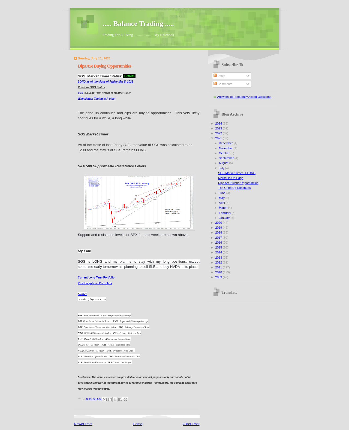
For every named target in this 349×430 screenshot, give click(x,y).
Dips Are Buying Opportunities (238, 182)
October (224, 153)
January (224, 217)
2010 (219, 272)
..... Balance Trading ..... (138, 24)
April (222, 202)
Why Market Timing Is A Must (97, 98)
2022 (219, 133)
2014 (219, 252)
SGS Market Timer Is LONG (236, 173)
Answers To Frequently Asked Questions (244, 96)
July (222, 168)
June (222, 193)
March (223, 207)
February (225, 212)
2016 (219, 242)
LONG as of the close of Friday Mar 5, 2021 (105, 81)
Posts (219, 75)
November (226, 148)
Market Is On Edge (230, 178)
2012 (219, 262)
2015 (219, 247)
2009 (219, 277)
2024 (219, 123)
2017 (219, 237)
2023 (219, 128)
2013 (219, 257)
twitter (82, 294)
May (222, 197)
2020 (219, 222)
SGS (80, 93)
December (226, 143)
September (226, 158)
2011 (219, 267)
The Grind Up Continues (234, 187)
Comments (222, 84)
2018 (219, 232)
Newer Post (83, 424)
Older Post (191, 424)
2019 (219, 227)
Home (137, 424)
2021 (219, 138)
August (224, 163)
